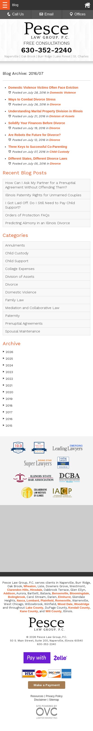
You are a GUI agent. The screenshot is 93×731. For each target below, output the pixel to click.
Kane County (29, 611)
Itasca (21, 600)
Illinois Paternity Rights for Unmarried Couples (43, 195)
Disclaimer (40, 699)
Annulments (15, 245)
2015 (7, 425)
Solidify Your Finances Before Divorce (36, 123)
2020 (8, 392)
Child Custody (59, 151)
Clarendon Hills (17, 589)
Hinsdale (36, 589)
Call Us (15, 14)
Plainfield (47, 600)
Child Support (16, 261)
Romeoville (63, 600)
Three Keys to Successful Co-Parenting (37, 146)
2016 (8, 419)
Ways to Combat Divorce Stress (32, 99)
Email (46, 14)
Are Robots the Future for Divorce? (34, 135)
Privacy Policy (54, 696)
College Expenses (20, 269)
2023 (8, 372)
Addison (9, 593)
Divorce (55, 104)
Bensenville (60, 593)
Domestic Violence (63, 92)
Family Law (14, 300)
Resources (36, 696)
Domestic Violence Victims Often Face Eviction (43, 87)
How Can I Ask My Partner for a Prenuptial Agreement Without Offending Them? (40, 185)
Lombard (33, 600)
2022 (8, 378)
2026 (8, 352)
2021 (7, 385)
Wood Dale (65, 604)
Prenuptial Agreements (24, 323)
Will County (53, 611)
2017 (8, 412)
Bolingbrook (16, 597)
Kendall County (79, 607)
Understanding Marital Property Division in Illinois (45, 111)
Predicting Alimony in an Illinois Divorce (37, 223)
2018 (8, 405)
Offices (77, 14)
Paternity (12, 315)
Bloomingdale (79, 593)
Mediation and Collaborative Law (32, 308)
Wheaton (30, 586)
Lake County (34, 607)
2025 (8, 358)
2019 (8, 399)
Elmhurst (64, 597)
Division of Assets (61, 116)
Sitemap (54, 699)
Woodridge (81, 604)
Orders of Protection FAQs (27, 215)
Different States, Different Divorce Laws (37, 158)
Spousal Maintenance (22, 331)
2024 (8, 365)
